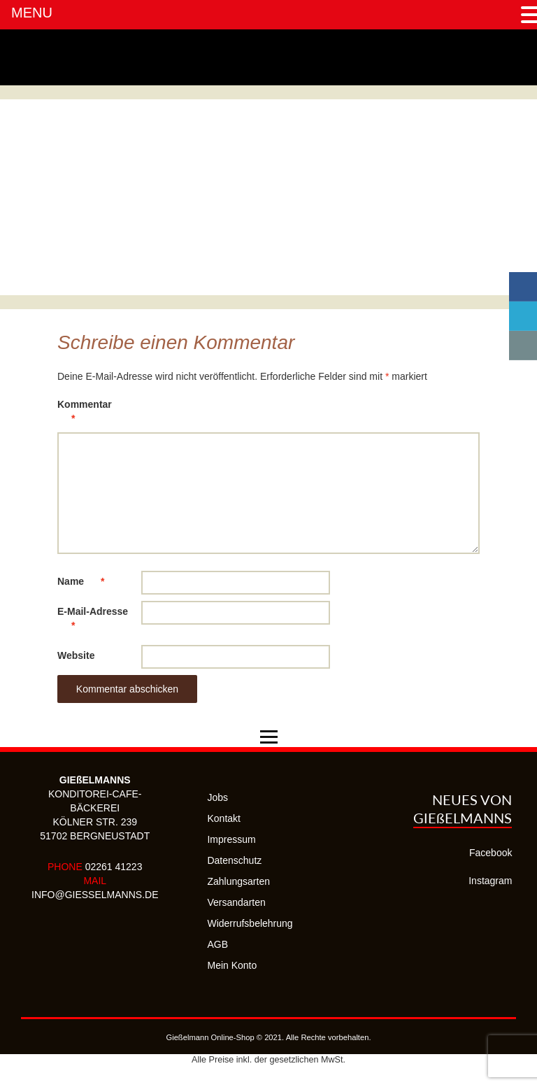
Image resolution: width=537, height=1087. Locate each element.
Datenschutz (234, 860)
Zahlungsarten (238, 881)
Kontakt (223, 818)
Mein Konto (232, 965)
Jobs (217, 797)
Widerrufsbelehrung (249, 923)
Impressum (231, 839)
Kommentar (84, 414)
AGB (217, 944)
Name (87, 581)
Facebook (490, 852)
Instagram (490, 880)
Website (75, 655)
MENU (31, 13)
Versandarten (236, 902)
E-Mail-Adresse (92, 621)
